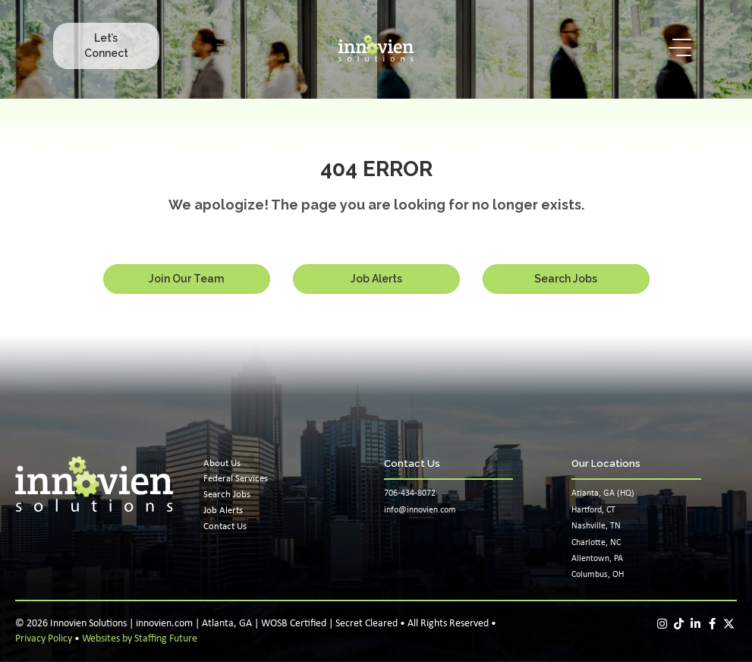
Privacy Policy (43, 639)
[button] (106, 46)
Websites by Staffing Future (139, 639)
